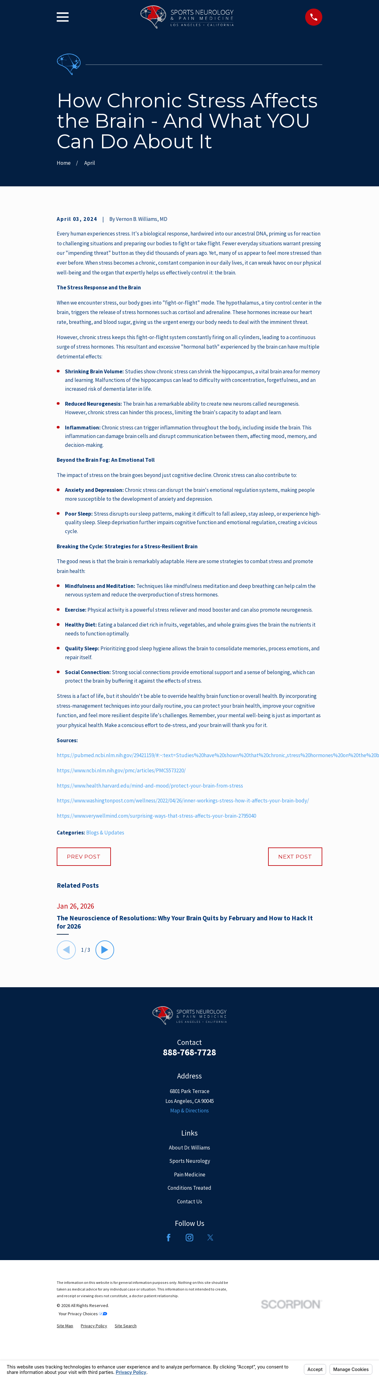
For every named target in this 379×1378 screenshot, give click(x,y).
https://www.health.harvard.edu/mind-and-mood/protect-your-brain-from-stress (150, 785)
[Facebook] (168, 1237)
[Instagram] (189, 1237)
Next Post (295, 856)
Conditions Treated (189, 1187)
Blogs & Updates (105, 832)
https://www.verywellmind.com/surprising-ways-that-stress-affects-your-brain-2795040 (156, 815)
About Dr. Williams (189, 1147)
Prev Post (84, 856)
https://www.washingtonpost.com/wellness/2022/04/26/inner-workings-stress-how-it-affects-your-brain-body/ (183, 800)
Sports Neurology (189, 1160)
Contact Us (189, 1201)
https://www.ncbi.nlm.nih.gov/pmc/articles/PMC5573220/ (121, 770)
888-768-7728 (189, 1052)
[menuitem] (65, 1326)
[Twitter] (210, 1237)
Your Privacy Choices (83, 1314)
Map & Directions (189, 1110)
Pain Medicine (189, 1174)
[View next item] (104, 949)
